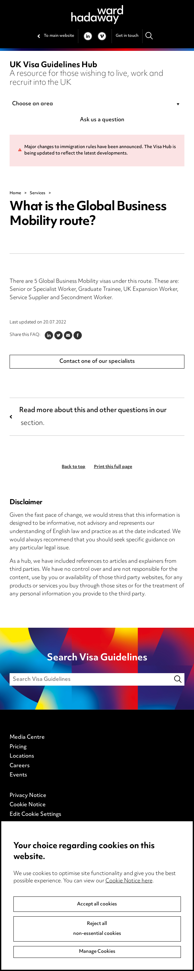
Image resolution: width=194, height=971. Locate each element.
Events (18, 775)
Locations (22, 756)
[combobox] (97, 104)
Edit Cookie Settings (35, 814)
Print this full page (113, 467)
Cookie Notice (28, 805)
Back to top (73, 467)
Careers (20, 765)
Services (37, 193)
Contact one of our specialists (97, 361)
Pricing (18, 747)
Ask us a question (102, 120)
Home (15, 193)
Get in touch (127, 36)
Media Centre (27, 737)
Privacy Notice (28, 795)
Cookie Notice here (128, 881)
